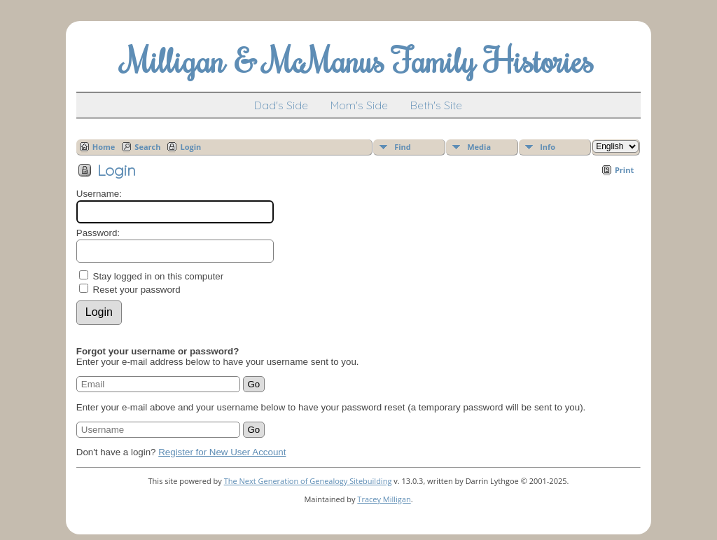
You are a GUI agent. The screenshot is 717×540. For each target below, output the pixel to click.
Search (147, 146)
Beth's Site (436, 105)
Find (402, 146)
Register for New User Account (222, 452)
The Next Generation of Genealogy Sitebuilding (308, 481)
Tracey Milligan (383, 499)
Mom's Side (359, 105)
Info (547, 146)
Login (190, 146)
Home (104, 146)
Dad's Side (281, 105)
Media (479, 146)
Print (624, 170)
